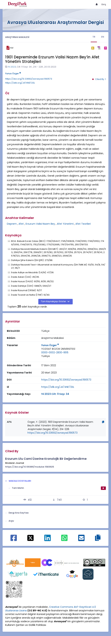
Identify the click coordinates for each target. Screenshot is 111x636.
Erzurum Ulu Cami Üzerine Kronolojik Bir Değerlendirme (46, 459)
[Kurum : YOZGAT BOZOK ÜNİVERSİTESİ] (58, 349)
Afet (21, 223)
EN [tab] (102, 36)
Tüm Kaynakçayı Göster (53, 301)
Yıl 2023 (12, 66)
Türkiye (45, 356)
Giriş (103, 4)
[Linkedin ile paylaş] (47, 539)
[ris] (99, 48)
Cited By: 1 (100, 79)
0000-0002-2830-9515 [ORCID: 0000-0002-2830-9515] (54, 352)
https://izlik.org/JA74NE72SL (20, 82)
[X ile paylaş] (30, 538)
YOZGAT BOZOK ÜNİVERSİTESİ (58, 349)
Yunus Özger (13, 73)
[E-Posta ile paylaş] (81, 539)
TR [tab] (93, 36)
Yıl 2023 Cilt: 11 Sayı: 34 (55, 394)
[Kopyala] (103, 422)
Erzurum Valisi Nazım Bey (40, 223)
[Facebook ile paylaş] (13, 539)
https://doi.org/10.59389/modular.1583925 (29, 466)
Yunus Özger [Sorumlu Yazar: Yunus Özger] (50, 345)
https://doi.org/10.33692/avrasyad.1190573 (28, 78)
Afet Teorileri (83, 223)
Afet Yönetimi (65, 223)
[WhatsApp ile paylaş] (64, 539)
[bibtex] (92, 48)
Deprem (12, 223)
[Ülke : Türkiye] (45, 356)
